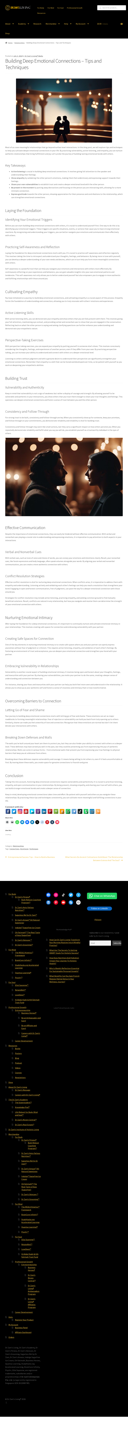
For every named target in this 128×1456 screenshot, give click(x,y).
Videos (17, 1068)
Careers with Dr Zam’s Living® (27, 1095)
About (7, 24)
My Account (81, 24)
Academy (22, 24)
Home (10, 43)
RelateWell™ (20, 990)
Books (17, 1048)
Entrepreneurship (22, 1010)
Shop (7, 33)
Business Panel (21, 1327)
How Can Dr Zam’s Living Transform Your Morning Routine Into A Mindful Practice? (64, 942)
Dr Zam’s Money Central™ (26, 1120)
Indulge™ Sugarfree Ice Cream (27, 927)
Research (37, 24)
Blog (17, 1058)
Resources (41, 13)
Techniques (33, 849)
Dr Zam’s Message (22, 1090)
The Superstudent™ (23, 1102)
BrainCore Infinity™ (23, 960)
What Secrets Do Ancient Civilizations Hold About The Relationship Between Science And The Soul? (94, 859)
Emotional (24, 849)
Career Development (24, 1041)
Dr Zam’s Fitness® (22, 897)
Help (66, 24)
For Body (40, 8)
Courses (18, 1072)
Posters (18, 1053)
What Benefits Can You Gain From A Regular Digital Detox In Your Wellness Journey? (64, 979)
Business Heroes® (28, 1013)
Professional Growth (74, 8)
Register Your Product (24, 1320)
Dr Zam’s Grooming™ (24, 945)
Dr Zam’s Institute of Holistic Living (23, 1129)
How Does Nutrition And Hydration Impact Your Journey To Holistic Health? (64, 961)
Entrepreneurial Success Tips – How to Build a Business (31, 857)
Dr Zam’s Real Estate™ (24, 1124)
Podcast (18, 1063)
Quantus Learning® (23, 972)
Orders (11, 1337)
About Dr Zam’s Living (17, 1087)
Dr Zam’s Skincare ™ (23, 940)
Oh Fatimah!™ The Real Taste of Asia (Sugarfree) (29, 1187)
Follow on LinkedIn (99, 908)
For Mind (51, 8)
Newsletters (20, 1077)
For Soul (60, 8)
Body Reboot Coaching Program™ (33, 1146)
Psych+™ (18, 977)
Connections (14, 849)
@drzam (97, 919)
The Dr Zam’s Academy (18, 1099)
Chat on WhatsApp (104, 896)
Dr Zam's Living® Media (34, 56)
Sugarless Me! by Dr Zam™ (26, 915)
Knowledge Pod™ (22, 1107)
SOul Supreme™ (22, 985)
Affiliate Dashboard (23, 1332)
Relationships (19, 43)
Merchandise (51, 24)
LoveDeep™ (20, 995)
